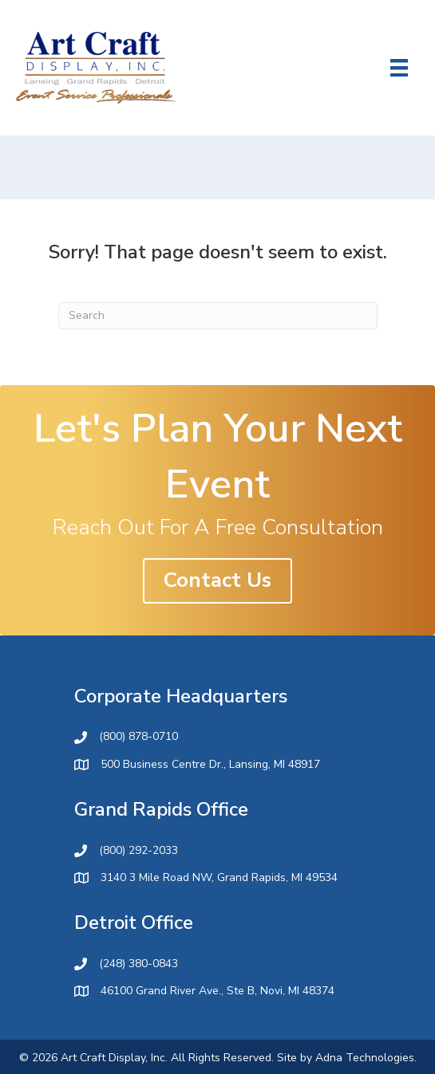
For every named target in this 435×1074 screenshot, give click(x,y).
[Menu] (399, 68)
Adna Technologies (364, 1057)
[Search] (218, 315)
